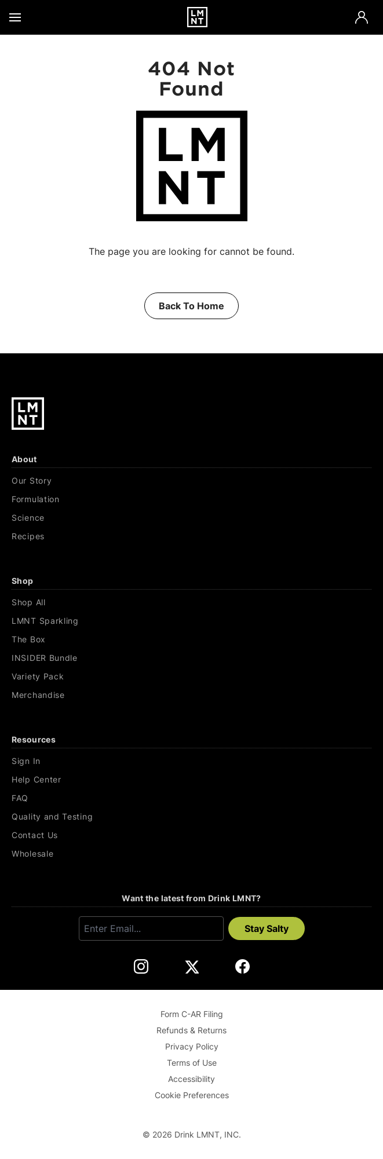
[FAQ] (191, 798)
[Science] (191, 518)
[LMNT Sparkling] (191, 621)
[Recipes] (191, 536)
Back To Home (191, 306)
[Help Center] (191, 779)
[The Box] (191, 639)
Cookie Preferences (192, 1095)
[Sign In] (191, 761)
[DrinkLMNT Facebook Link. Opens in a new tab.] (242, 966)
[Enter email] (151, 928)
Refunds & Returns (191, 1030)
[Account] (361, 17)
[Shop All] (191, 602)
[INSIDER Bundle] (191, 658)
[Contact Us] (191, 835)
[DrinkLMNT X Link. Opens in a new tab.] (191, 966)
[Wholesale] (191, 854)
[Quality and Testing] (191, 816)
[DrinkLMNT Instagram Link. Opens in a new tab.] (141, 966)
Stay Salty (267, 928)
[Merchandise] (191, 695)
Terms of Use (192, 1062)
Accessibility (191, 1079)
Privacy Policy (191, 1046)
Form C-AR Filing (192, 1014)
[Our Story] (191, 481)
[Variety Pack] (191, 676)
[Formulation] (191, 499)
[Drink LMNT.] (197, 17)
